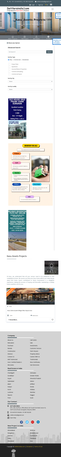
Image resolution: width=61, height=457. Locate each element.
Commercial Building (17, 71)
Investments (34, 345)
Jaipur (9, 384)
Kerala (32, 387)
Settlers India (21, 24)
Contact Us (11, 357)
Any (11, 59)
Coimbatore (33, 436)
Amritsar (32, 430)
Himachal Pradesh (35, 378)
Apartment (14, 66)
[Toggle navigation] (52, 9)
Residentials (26, 59)
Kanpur (10, 387)
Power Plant (15, 64)
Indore (32, 381)
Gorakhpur (11, 376)
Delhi (9, 438)
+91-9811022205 (26, 412)
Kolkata (32, 389)
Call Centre (33, 340)
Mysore (10, 395)
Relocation (11, 343)
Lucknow (10, 392)
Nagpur (32, 395)
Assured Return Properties (19, 69)
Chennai (10, 436)
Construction (11, 351)
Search (49, 52)
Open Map (13, 418)
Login (33, 5)
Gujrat (9, 378)
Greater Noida (34, 376)
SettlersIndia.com (19, 446)
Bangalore (11, 433)
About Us (10, 340)
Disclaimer (29, 446)
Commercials (17, 59)
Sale (31, 343)
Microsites (11, 365)
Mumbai (32, 392)
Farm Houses (34, 351)
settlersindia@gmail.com (43, 1)
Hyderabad (11, 381)
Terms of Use (38, 446)
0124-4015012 (14, 412)
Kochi (9, 389)
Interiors (10, 354)
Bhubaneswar (34, 433)
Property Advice (35, 354)
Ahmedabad (11, 430)
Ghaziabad (11, 441)
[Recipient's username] (27, 51)
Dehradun (33, 373)
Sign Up (40, 5)
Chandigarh (11, 373)
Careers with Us (35, 357)
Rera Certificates (35, 362)
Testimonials (34, 359)
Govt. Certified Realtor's (15, 362)
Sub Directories (34, 365)
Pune (9, 398)
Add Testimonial (12, 359)
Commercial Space (17, 74)
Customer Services (35, 348)
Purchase (10, 345)
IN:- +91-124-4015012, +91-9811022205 (20, 1)
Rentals (10, 348)
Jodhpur (32, 384)
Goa (31, 441)
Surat (31, 398)
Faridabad (33, 438)
